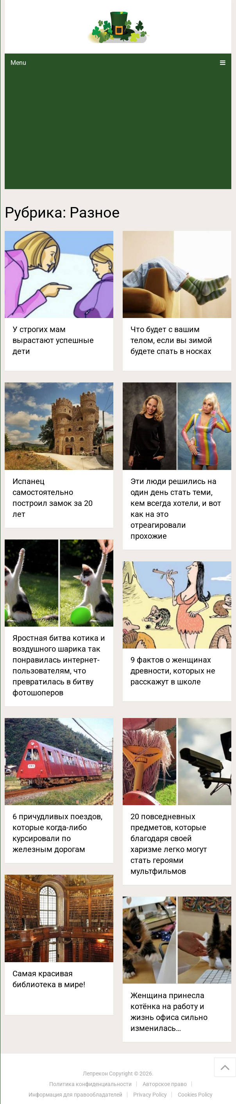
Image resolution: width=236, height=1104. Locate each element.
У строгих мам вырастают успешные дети (53, 340)
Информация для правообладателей (75, 1094)
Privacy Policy (150, 1094)
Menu (18, 62)
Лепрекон (95, 1073)
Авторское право (165, 1084)
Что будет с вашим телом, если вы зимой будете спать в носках (171, 340)
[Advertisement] (118, 130)
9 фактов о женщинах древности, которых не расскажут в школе (173, 670)
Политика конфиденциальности (90, 1084)
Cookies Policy (195, 1094)
